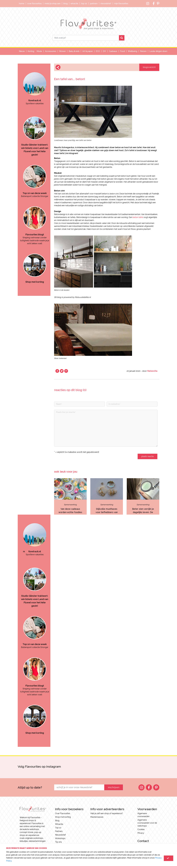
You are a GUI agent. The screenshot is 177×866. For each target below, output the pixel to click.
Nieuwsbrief (106, 3)
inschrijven (113, 787)
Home (21, 3)
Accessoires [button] (50, 51)
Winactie (74, 3)
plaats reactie (147, 456)
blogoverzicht (149, 67)
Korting (31, 51)
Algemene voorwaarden (143, 815)
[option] (34, 84)
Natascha (152, 371)
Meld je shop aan (52, 3)
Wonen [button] (62, 51)
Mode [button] (39, 51)
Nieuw (22, 51)
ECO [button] (98, 51)
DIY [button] (104, 51)
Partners (94, 3)
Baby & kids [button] (74, 51)
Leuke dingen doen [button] (158, 51)
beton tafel (138, 217)
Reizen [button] (143, 51)
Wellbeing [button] (132, 51)
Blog (65, 3)
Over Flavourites (34, 3)
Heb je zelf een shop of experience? (106, 813)
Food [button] (122, 51)
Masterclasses (96, 817)
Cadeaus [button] (113, 51)
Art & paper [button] (87, 51)
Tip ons (58, 842)
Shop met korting (63, 817)
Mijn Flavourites (121, 3)
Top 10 (84, 3)
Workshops (60, 838)
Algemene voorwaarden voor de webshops (147, 823)
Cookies (141, 829)
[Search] (86, 38)
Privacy (140, 833)
